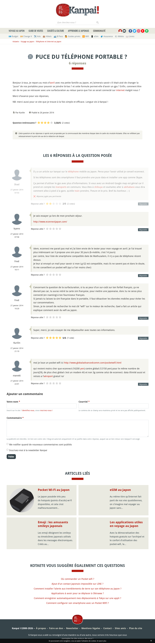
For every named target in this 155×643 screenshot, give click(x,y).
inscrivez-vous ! (46, 410)
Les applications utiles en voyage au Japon (126, 524)
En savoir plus (101, 641)
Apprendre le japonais (78, 30)
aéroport (48, 376)
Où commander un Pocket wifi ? (77, 578)
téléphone (73, 171)
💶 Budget (13, 36)
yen (82, 368)
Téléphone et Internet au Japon (48, 41)
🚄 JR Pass (58, 36)
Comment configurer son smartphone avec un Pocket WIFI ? (77, 602)
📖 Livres (130, 36)
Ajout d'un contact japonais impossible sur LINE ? (77, 583)
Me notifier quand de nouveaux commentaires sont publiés (40, 444)
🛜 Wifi (85, 36)
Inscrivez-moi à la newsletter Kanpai (28, 450)
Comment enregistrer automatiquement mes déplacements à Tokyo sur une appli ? (77, 598)
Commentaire (15, 418)
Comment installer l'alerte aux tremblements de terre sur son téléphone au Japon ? (77, 588)
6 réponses (77, 63)
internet (120, 90)
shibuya (98, 186)
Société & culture (55, 30)
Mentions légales (90, 628)
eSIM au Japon (120, 490)
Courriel (84, 401)
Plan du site (135, 628)
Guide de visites (36, 30)
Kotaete (16, 41)
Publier (11, 456)
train (77, 190)
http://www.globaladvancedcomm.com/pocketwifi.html (92, 362)
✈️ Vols (37, 36)
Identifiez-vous (28, 410)
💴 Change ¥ (26, 36)
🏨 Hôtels (47, 36)
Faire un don (56, 628)
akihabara (129, 186)
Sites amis (120, 628)
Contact (107, 628)
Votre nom (13, 401)
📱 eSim (94, 36)
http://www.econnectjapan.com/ (50, 221)
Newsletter (72, 628)
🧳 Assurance (106, 36)
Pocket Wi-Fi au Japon (54, 490)
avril (52, 82)
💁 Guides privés (72, 36)
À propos (41, 628)
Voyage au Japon (17, 30)
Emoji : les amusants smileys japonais (53, 524)
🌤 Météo (119, 36)
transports (61, 186)
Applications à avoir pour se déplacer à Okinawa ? (77, 593)
